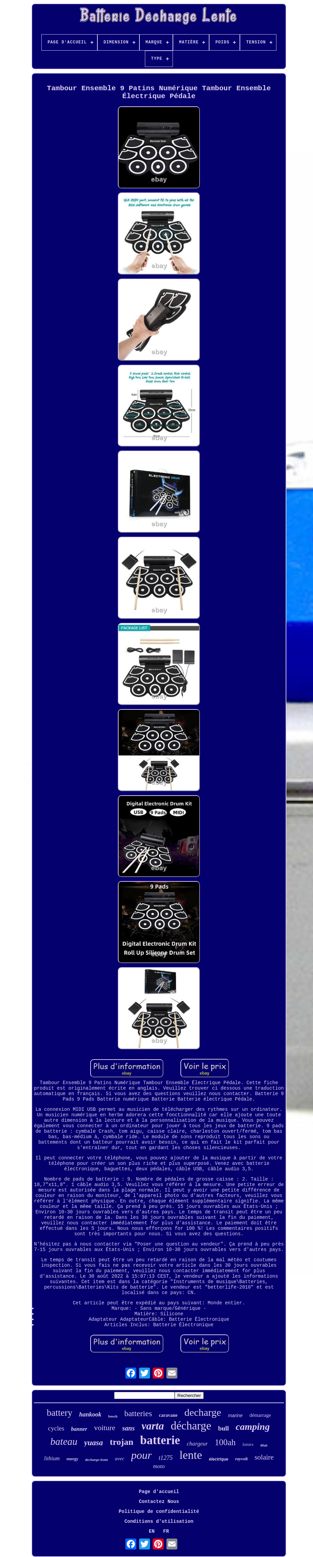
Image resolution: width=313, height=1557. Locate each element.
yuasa (93, 1442)
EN (152, 1531)
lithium (51, 1458)
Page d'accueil (159, 1491)
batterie (160, 1440)
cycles (56, 1428)
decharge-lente (96, 1460)
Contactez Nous (159, 1501)
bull (223, 1428)
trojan (121, 1442)
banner (79, 1429)
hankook (90, 1414)
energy (72, 1458)
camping (253, 1426)
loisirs (248, 1444)
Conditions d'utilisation (158, 1521)
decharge (202, 1412)
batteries (138, 1413)
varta (152, 1426)
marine (235, 1415)
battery (59, 1413)
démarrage (260, 1415)
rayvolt (241, 1458)
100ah (225, 1442)
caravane (168, 1415)
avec (119, 1458)
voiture (104, 1427)
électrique (218, 1459)
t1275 (166, 1457)
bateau (63, 1441)
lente (190, 1455)
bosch (113, 1416)
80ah (264, 1445)
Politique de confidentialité (159, 1511)
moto (159, 1466)
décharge (191, 1426)
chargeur (197, 1443)
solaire (264, 1457)
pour (141, 1455)
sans (128, 1428)
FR (166, 1531)
